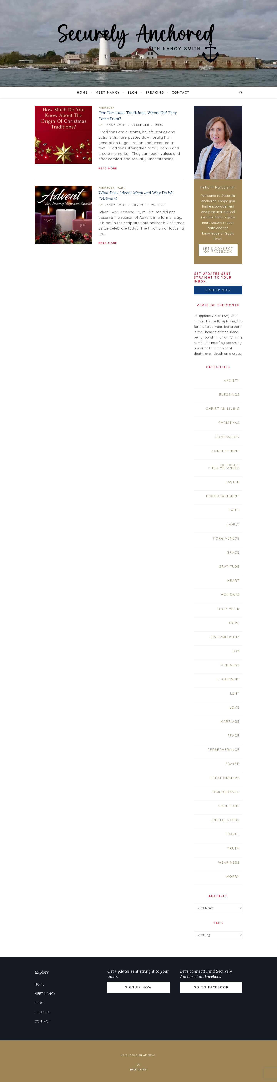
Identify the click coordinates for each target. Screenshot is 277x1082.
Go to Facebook (211, 987)
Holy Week (229, 609)
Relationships (225, 778)
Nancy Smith (115, 124)
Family (233, 524)
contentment (225, 451)
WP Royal (149, 1055)
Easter (232, 482)
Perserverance (224, 750)
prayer (232, 764)
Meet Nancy (108, 92)
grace (233, 552)
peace (234, 736)
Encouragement (223, 496)
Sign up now (218, 290)
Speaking (154, 92)
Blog (133, 92)
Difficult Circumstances (224, 466)
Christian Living (223, 409)
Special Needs (225, 820)
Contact (181, 92)
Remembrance (226, 792)
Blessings (229, 394)
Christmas (106, 108)
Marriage (230, 721)
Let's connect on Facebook (218, 250)
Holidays (230, 595)
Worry (233, 876)
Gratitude (229, 566)
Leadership (228, 679)
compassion (227, 437)
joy (236, 651)
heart (233, 580)
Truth (233, 848)
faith (122, 188)
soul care (229, 806)
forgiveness (226, 538)
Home (82, 92)
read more (107, 168)
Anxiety (232, 380)
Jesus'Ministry (224, 637)
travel (232, 834)
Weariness (229, 862)
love (234, 707)
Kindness (230, 665)
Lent (235, 693)
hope (234, 623)
